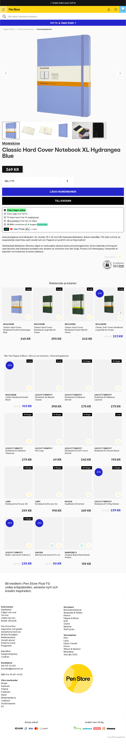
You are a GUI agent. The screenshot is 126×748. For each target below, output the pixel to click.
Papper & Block (9, 29)
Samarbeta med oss (11, 631)
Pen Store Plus (8, 626)
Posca (67, 646)
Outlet (67, 623)
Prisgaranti (6, 645)
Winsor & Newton (72, 649)
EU (2, 706)
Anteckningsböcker (44, 29)
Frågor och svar (8, 612)
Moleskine (11, 143)
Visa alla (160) (70, 654)
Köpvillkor (6, 651)
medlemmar (33, 217)
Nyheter (68, 626)
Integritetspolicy (9, 654)
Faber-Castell (70, 643)
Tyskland (5, 700)
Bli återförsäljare (9, 634)
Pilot (66, 638)
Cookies (5, 656)
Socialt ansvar (8, 640)
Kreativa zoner (8, 643)
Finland (4, 689)
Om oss (4, 615)
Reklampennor (8, 637)
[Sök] (63, 16)
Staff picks (69, 629)
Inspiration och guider (11, 629)
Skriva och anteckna (26, 29)
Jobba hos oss (8, 618)
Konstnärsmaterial (72, 610)
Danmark (5, 686)
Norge (4, 683)
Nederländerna (8, 697)
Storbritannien (8, 703)
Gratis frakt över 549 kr (63, 3)
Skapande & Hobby (73, 612)
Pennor (67, 615)
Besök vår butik (8, 620)
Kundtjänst (6, 609)
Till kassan (63, 200)
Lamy (66, 640)
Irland (3, 694)
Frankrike (5, 692)
